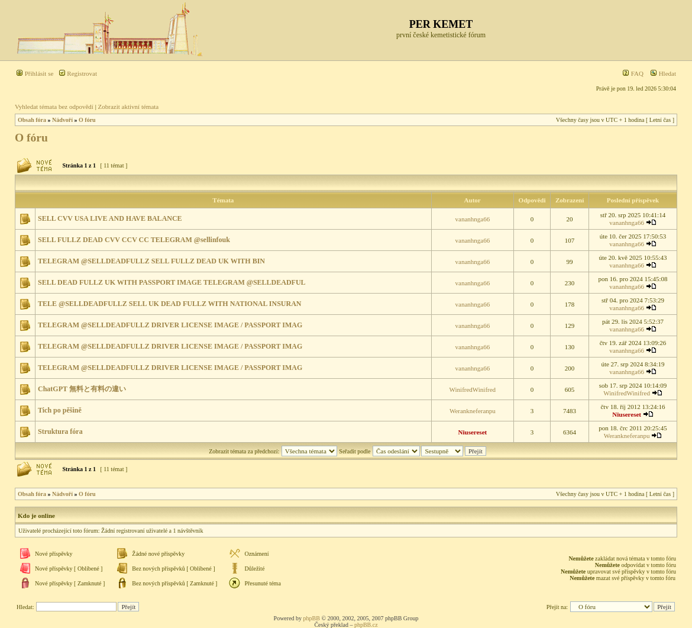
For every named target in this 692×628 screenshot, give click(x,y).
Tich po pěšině (60, 410)
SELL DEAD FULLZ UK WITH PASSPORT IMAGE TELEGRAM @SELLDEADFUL (172, 282)
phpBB (311, 618)
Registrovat (78, 73)
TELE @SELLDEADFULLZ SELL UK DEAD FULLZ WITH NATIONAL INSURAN (170, 303)
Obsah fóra (32, 120)
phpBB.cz (366, 624)
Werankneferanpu (473, 410)
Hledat (663, 73)
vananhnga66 (472, 219)
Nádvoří (62, 120)
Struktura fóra (60, 431)
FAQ (633, 73)
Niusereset (626, 414)
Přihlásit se (34, 73)
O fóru (87, 120)
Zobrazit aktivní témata (128, 106)
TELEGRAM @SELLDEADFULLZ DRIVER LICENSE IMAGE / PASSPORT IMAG (170, 325)
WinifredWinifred (473, 389)
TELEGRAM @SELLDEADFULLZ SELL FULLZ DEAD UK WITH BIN (151, 261)
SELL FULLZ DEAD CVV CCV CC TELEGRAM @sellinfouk (134, 240)
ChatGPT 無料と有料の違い (82, 389)
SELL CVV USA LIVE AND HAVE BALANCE (110, 218)
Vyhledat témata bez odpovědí (54, 106)
